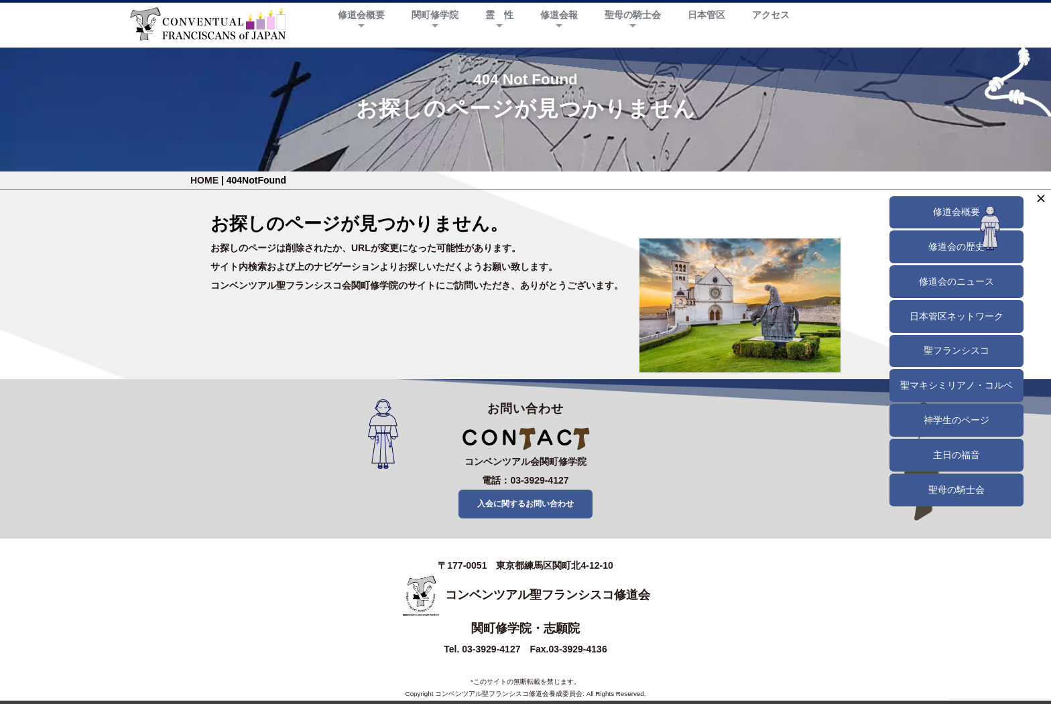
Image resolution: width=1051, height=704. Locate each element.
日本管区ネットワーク (956, 316)
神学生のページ (956, 420)
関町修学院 (435, 14)
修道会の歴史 (956, 246)
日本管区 (706, 14)
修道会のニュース (956, 281)
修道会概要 (361, 14)
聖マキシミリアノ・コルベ (956, 385)
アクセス (771, 14)
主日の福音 (956, 454)
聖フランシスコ (956, 350)
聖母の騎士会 (633, 14)
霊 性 (499, 14)
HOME (204, 180)
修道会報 (559, 14)
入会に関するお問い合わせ (525, 505)
